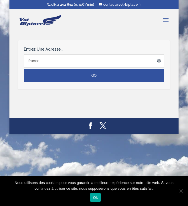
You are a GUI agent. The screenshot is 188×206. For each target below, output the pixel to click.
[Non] (181, 191)
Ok (95, 197)
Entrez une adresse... (43, 49)
